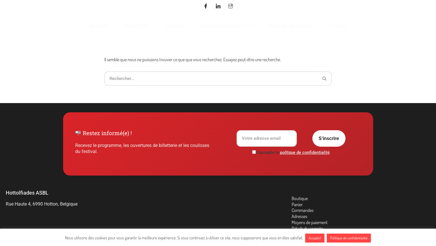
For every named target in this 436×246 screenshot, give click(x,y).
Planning (136, 26)
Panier (297, 204)
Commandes (303, 210)
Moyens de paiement (310, 222)
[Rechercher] (211, 78)
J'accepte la (291, 152)
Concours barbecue (226, 26)
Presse (338, 26)
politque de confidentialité (305, 152)
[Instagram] (230, 6)
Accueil (99, 26)
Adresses (299, 216)
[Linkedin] (218, 6)
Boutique (300, 198)
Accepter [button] (315, 238)
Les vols (174, 26)
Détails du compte (307, 228)
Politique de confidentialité (348, 238)
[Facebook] (205, 6)
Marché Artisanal (291, 26)
